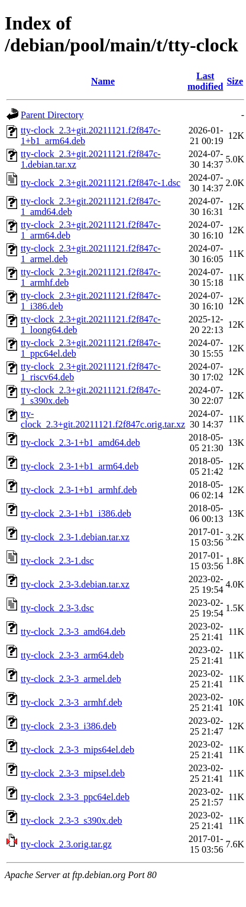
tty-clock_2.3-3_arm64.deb (72, 655)
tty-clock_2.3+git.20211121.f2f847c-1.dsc (100, 183)
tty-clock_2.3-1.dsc (57, 561)
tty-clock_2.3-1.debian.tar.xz (75, 537)
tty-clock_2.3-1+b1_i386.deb (76, 513)
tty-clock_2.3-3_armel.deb (71, 679)
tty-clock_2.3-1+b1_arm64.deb (79, 466)
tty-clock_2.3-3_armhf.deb (71, 702)
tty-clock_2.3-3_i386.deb (68, 726)
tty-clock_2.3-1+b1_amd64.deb (80, 443)
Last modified (205, 81)
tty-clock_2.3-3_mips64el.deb (77, 750)
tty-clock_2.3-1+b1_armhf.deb (79, 490)
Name (103, 81)
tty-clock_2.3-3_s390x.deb (71, 820)
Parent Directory (52, 115)
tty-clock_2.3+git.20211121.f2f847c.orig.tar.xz (103, 419)
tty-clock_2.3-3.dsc (57, 608)
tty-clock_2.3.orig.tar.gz (66, 844)
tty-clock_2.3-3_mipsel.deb (73, 773)
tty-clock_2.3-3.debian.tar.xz (75, 584)
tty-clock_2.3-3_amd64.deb (73, 632)
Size (234, 81)
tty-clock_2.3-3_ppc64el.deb (75, 797)
